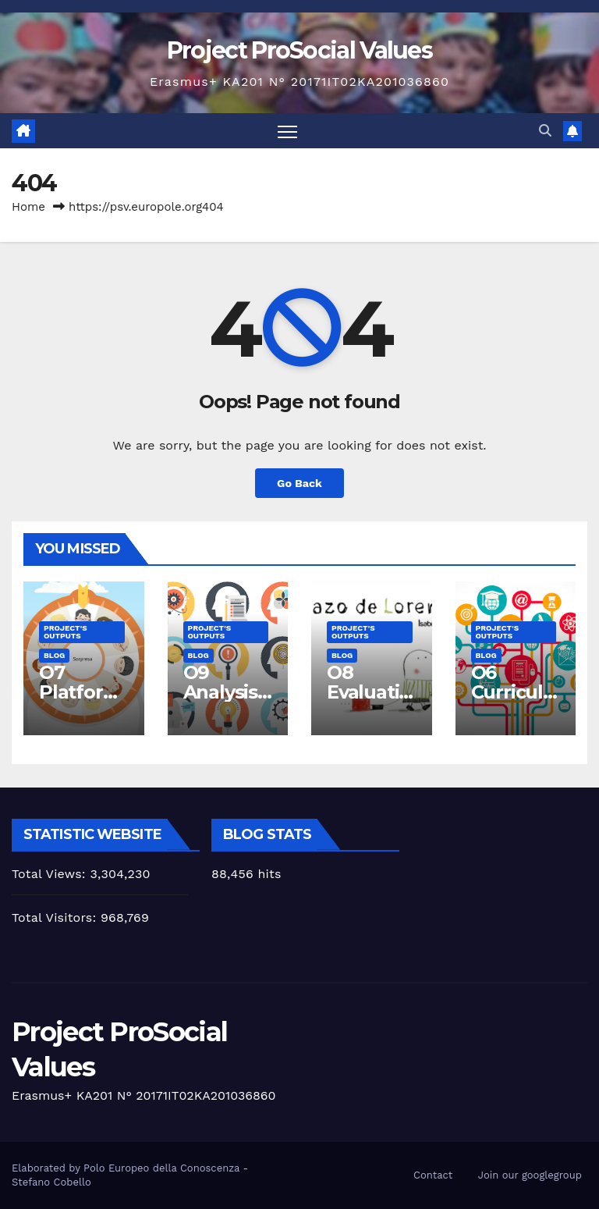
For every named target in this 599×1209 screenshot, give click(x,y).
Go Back (299, 483)
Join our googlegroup (530, 1175)
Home (28, 207)
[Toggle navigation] (287, 131)
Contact (432, 1175)
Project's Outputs (65, 632)
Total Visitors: (56, 917)
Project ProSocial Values (299, 50)
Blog (54, 655)
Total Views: (51, 873)
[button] (545, 130)
